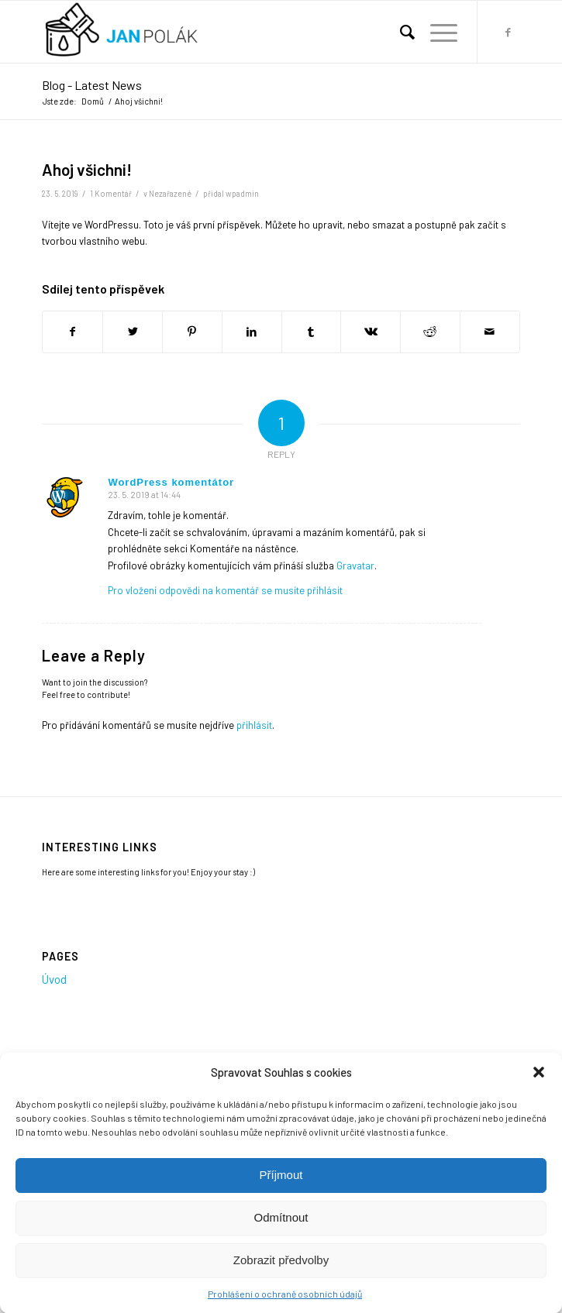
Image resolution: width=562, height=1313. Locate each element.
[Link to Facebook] (508, 32)
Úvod (54, 979)
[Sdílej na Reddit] (430, 331)
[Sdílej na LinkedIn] (251, 331)
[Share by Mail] (489, 331)
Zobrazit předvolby (281, 1270)
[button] (538, 1083)
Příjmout (281, 1184)
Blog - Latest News (92, 84)
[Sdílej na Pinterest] (192, 331)
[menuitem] (399, 32)
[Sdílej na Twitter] (132, 331)
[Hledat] (399, 32)
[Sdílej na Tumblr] (311, 331)
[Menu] (436, 32)
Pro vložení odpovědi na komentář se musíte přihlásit (225, 590)
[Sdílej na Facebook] (72, 331)
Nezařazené (170, 193)
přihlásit (254, 725)
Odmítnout (280, 1227)
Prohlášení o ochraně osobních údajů (285, 1303)
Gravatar (355, 565)
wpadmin (242, 193)
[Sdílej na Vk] (370, 331)
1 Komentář (111, 193)
